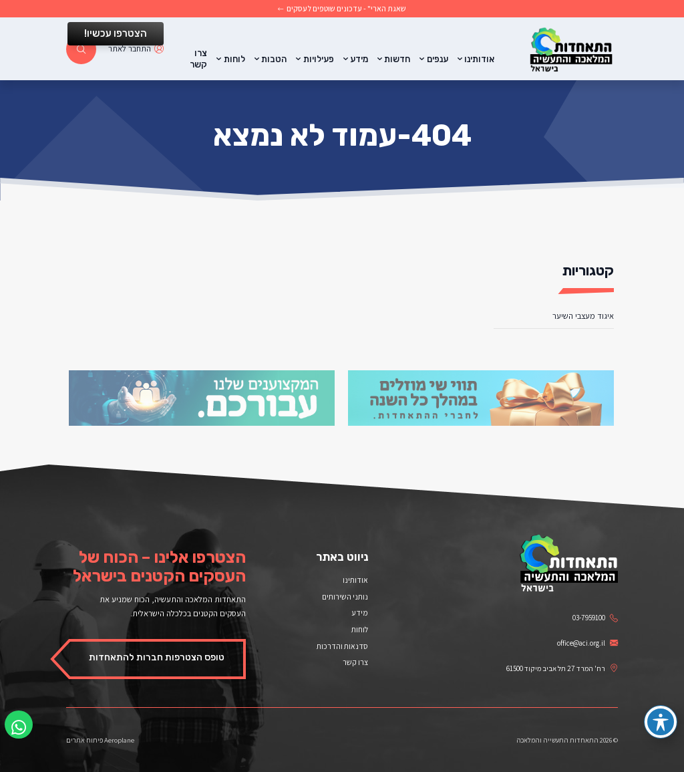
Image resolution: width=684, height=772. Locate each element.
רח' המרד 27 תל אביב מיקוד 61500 (562, 668)
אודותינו (479, 59)
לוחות (234, 59)
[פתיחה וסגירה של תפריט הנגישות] (661, 722)
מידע (359, 59)
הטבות (274, 59)
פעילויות (318, 59)
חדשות (397, 59)
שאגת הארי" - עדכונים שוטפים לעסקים (342, 9)
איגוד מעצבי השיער (583, 315)
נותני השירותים (345, 597)
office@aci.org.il (587, 643)
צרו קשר (198, 59)
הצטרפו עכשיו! (115, 33)
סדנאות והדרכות (342, 646)
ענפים (437, 59)
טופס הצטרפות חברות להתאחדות (156, 657)
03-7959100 (595, 617)
